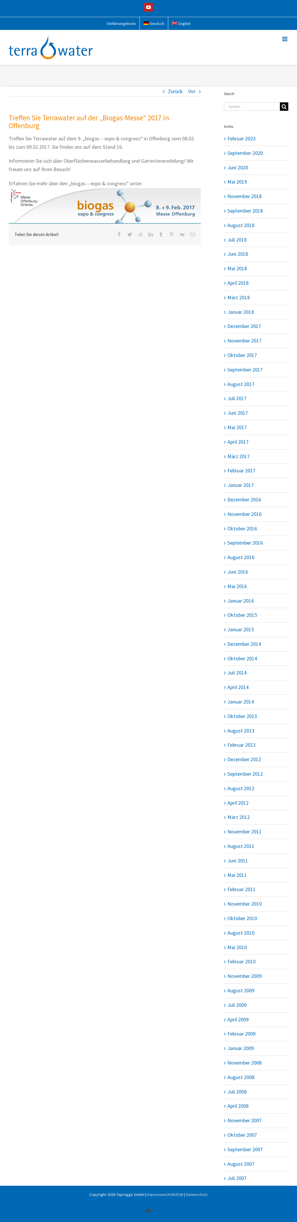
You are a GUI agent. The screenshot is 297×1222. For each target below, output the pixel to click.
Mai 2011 (237, 875)
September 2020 (245, 153)
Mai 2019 (237, 181)
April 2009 (238, 1019)
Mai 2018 (237, 268)
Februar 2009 (241, 1033)
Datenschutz (197, 1194)
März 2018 (238, 297)
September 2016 (245, 542)
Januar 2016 (240, 600)
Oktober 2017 (242, 355)
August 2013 (240, 730)
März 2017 (238, 456)
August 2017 (240, 384)
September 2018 (245, 210)
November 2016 (244, 514)
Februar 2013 (241, 744)
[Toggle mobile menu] (285, 39)
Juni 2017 (237, 412)
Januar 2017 (240, 485)
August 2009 (240, 990)
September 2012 (245, 773)
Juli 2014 (237, 672)
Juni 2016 (237, 571)
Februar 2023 (241, 138)
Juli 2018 (237, 239)
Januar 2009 (240, 1048)
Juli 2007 (237, 1178)
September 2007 (245, 1149)
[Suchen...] (252, 106)
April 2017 (238, 441)
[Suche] (284, 106)
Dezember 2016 (244, 499)
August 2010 (240, 932)
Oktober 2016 (242, 528)
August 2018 (240, 225)
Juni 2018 (237, 254)
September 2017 (245, 369)
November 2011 (244, 831)
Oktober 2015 (242, 615)
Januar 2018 (240, 312)
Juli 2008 (237, 1091)
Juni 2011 (237, 860)
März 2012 (238, 817)
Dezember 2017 (244, 326)
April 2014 (238, 687)
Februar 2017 (241, 470)
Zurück (175, 91)
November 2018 (244, 196)
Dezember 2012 (244, 759)
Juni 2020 (237, 167)
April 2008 (238, 1106)
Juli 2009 (237, 1005)
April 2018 (238, 283)
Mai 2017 (237, 427)
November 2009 (244, 976)
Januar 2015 (240, 629)
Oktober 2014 (242, 658)
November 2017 (244, 340)
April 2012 (238, 802)
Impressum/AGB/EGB (165, 1194)
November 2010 (244, 903)
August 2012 (240, 788)
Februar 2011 (241, 889)
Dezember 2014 (244, 644)
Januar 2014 (240, 701)
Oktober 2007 (242, 1135)
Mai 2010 (237, 947)
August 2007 (240, 1164)
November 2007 (244, 1120)
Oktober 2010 (242, 918)
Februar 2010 (241, 961)
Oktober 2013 (242, 716)
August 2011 (240, 846)
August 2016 (240, 557)
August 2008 (240, 1077)
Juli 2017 (237, 398)
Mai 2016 (237, 586)
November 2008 (244, 1062)
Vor (191, 91)
